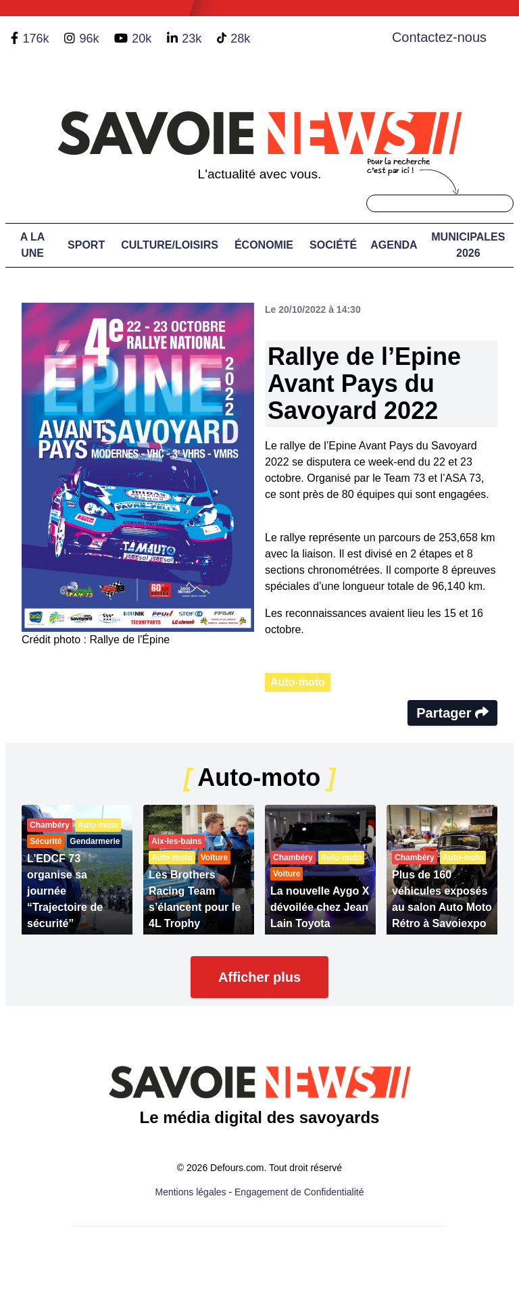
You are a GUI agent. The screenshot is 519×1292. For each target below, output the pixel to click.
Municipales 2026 (468, 245)
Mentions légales (190, 1192)
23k (191, 38)
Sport (86, 245)
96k (89, 38)
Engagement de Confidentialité (299, 1192)
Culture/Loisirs (169, 245)
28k (240, 38)
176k (35, 38)
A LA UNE (32, 245)
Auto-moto (297, 682)
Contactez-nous (439, 37)
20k (141, 38)
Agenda (393, 245)
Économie (263, 245)
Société (333, 245)
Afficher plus (259, 977)
